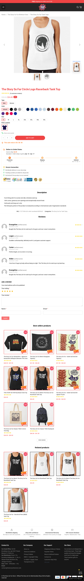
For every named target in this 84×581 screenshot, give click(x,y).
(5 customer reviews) (16, 93)
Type (3, 100)
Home (3, 15)
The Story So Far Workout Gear (18, 15)
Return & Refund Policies (51, 554)
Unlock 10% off (80, 573)
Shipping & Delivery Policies (52, 549)
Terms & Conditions (29, 551)
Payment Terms (48, 551)
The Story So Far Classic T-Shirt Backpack (42, 429)
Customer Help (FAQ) (50, 559)
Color (3, 106)
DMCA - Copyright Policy (31, 557)
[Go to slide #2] (46, 77)
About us (26, 549)
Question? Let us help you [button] (75, 578)
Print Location (6, 122)
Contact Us (47, 557)
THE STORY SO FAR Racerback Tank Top (15, 392)
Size (3, 116)
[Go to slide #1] (37, 77)
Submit (5, 318)
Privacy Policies (28, 554)
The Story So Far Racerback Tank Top (41, 478)
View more (42, 440)
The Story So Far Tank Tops (39, 15)
